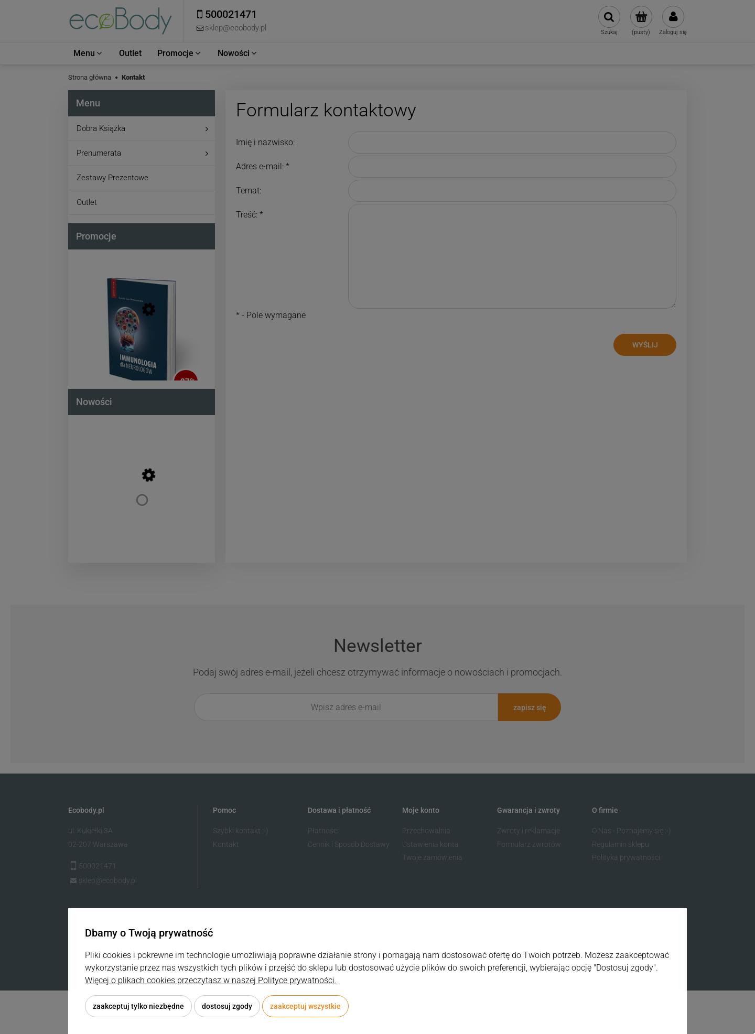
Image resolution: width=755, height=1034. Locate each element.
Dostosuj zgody (227, 1006)
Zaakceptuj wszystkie (305, 1006)
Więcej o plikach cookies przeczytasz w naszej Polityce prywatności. (211, 980)
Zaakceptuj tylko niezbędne (138, 1006)
